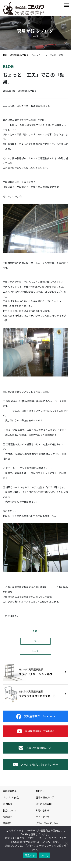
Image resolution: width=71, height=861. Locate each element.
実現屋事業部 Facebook (35, 716)
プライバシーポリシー (47, 823)
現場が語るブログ (45, 797)
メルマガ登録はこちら (36, 747)
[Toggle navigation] (66, 5)
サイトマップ (42, 817)
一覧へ (35, 641)
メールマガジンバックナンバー (35, 764)
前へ (37, 630)
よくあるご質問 (43, 804)
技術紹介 (7, 817)
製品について (9, 810)
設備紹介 (7, 823)
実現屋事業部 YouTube (35, 731)
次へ (34, 651)
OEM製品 (7, 804)
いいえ (44, 855)
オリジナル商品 (11, 797)
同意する (30, 855)
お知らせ (40, 791)
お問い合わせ (42, 810)
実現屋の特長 (9, 791)
